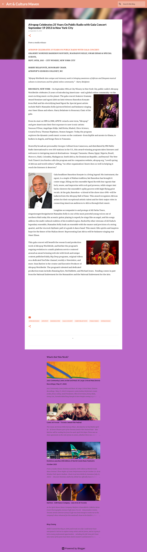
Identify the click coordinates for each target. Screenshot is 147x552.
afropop (45, 321)
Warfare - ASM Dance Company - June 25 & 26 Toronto (67, 503)
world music (105, 321)
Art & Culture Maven (22, 4)
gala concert (67, 321)
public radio (94, 321)
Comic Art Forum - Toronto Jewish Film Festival (64, 422)
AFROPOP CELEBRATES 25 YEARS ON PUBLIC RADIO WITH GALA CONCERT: (63, 50)
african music (34, 321)
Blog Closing (51, 524)
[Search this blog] (133, 4)
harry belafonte (81, 321)
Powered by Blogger (73, 548)
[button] (29, 35)
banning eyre (55, 321)
